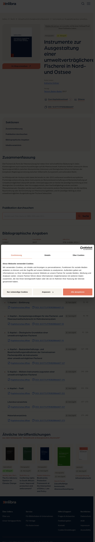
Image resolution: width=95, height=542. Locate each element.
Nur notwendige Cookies (17, 292)
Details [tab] (48, 255)
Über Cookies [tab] (78, 255)
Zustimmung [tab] (16, 255)
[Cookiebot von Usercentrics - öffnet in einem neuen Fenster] (82, 248)
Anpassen (47, 292)
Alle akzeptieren (77, 292)
